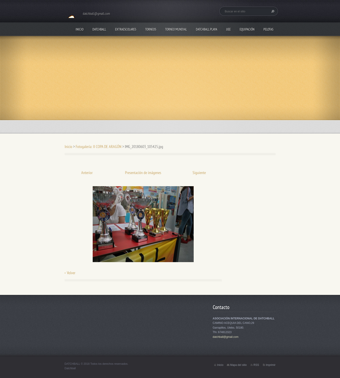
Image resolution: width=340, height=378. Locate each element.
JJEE (228, 29)
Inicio (79, 29)
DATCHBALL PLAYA (206, 29)
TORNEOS (150, 29)
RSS (256, 365)
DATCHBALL (99, 29)
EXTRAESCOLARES (125, 29)
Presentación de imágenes (143, 172)
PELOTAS (268, 29)
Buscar (272, 11)
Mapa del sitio (238, 365)
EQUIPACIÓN (247, 29)
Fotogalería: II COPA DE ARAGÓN (98, 146)
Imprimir (270, 365)
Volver (71, 272)
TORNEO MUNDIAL (176, 29)
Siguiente (199, 172)
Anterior (87, 172)
